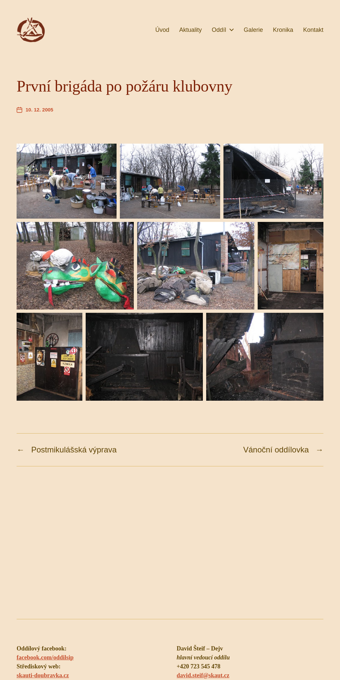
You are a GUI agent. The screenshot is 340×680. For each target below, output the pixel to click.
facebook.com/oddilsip (45, 657)
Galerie (253, 30)
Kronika (283, 30)
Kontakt (313, 30)
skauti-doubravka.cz (43, 675)
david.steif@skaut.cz (203, 675)
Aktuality (190, 30)
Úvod (162, 30)
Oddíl (219, 30)
